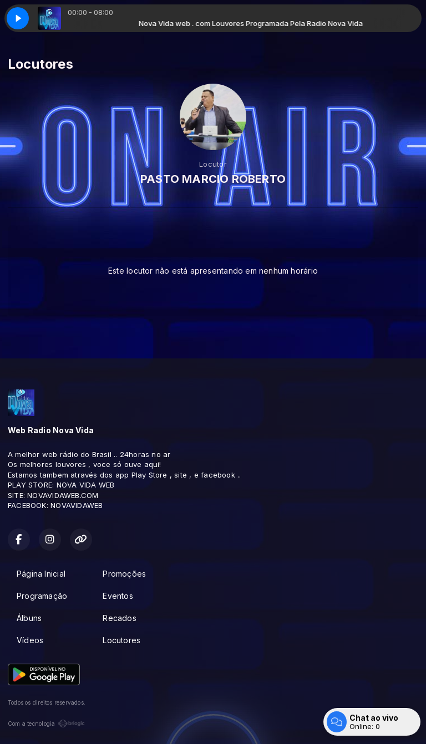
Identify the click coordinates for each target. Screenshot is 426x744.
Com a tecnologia (46, 723)
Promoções (124, 573)
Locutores (121, 640)
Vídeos (30, 640)
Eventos (118, 596)
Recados (119, 618)
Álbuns (29, 618)
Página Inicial (41, 573)
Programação (42, 596)
